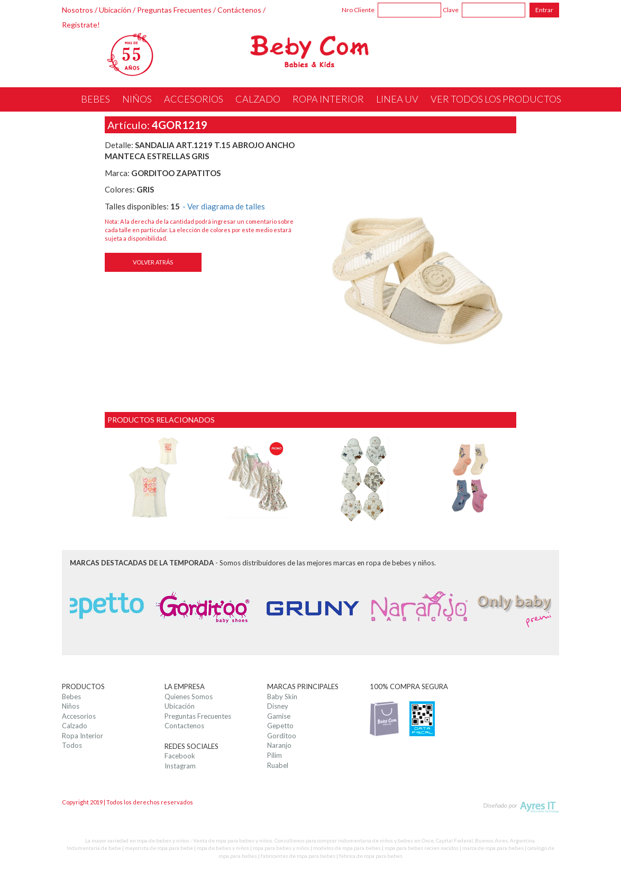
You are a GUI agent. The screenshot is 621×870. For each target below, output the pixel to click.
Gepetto (280, 725)
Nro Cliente (358, 10)
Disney (277, 706)
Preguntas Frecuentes (174, 9)
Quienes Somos (189, 696)
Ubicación (115, 9)
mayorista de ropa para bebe (159, 848)
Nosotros (77, 9)
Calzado (74, 725)
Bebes (71, 696)
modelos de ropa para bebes (347, 848)
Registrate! (81, 24)
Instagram (180, 766)
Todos (72, 745)
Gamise (278, 716)
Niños (70, 706)
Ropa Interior (82, 735)
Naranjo (279, 745)
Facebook (180, 756)
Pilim (274, 755)
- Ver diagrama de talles (223, 206)
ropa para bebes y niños (281, 848)
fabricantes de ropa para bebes (298, 856)
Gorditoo (281, 735)
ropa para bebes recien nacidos (422, 848)
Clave (451, 10)
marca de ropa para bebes (493, 848)
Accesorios (79, 716)
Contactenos (184, 725)
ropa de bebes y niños (223, 848)
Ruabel (277, 765)
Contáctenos (239, 9)
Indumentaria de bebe (94, 848)
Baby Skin (282, 696)
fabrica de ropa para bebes (371, 856)
